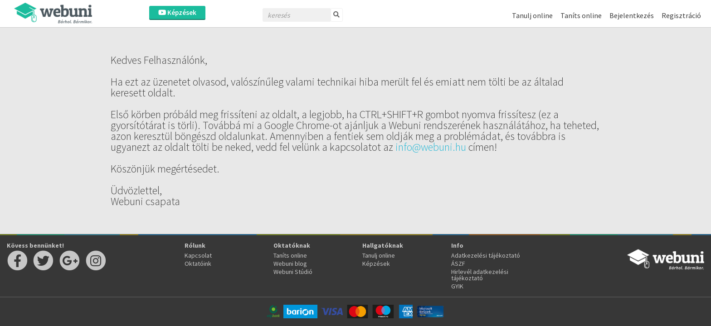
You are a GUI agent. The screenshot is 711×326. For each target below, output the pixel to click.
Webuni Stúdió (292, 272)
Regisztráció (681, 15)
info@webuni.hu (430, 147)
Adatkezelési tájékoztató (485, 255)
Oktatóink (198, 263)
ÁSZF (458, 263)
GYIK (457, 286)
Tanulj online (532, 15)
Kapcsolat (198, 255)
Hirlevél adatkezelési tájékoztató (479, 275)
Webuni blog (290, 263)
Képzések (177, 12)
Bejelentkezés (631, 15)
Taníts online (581, 15)
